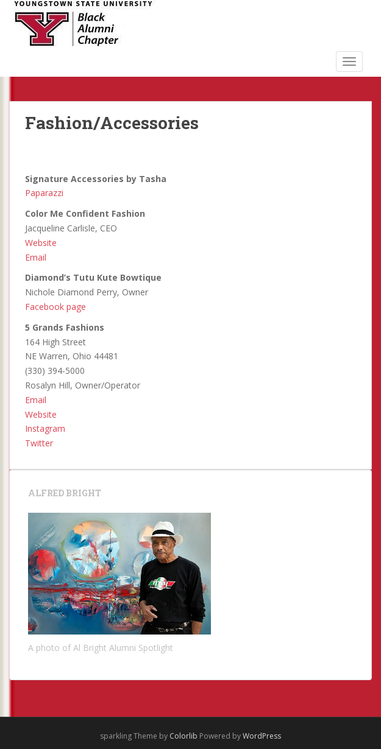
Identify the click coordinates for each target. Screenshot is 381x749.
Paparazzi (44, 193)
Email (35, 257)
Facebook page (55, 306)
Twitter (39, 443)
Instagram (45, 428)
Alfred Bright (64, 493)
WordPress (262, 736)
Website (41, 242)
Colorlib (183, 736)
